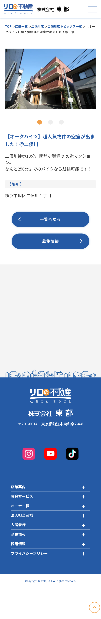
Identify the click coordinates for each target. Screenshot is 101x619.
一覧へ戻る (50, 219)
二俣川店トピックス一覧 (64, 26)
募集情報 (50, 241)
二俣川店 (37, 26)
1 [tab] (39, 122)
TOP (8, 26)
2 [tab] (50, 122)
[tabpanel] (50, 79)
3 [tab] (61, 122)
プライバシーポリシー (29, 553)
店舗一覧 (21, 26)
